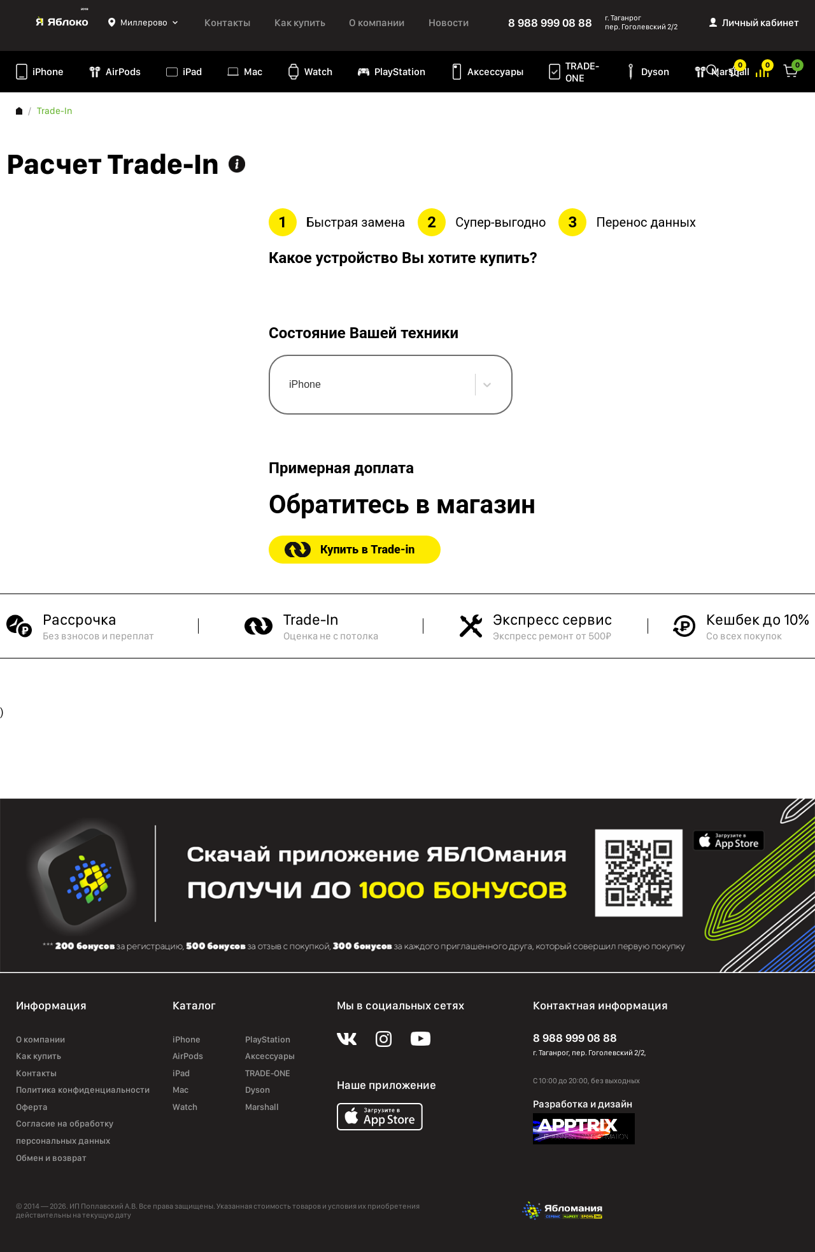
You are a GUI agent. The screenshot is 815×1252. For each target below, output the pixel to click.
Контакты (227, 23)
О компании (376, 23)
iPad (192, 72)
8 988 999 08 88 (550, 22)
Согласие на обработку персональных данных (64, 1132)
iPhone (48, 72)
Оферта (32, 1107)
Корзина (790, 69)
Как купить (299, 23)
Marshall (262, 1107)
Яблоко (62, 22)
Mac (253, 72)
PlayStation (399, 72)
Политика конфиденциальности (83, 1090)
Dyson (655, 72)
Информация (237, 164)
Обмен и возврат (51, 1158)
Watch (318, 72)
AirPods (123, 72)
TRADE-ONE (582, 72)
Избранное (734, 69)
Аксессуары (495, 72)
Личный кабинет (760, 23)
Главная (19, 111)
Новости (449, 23)
